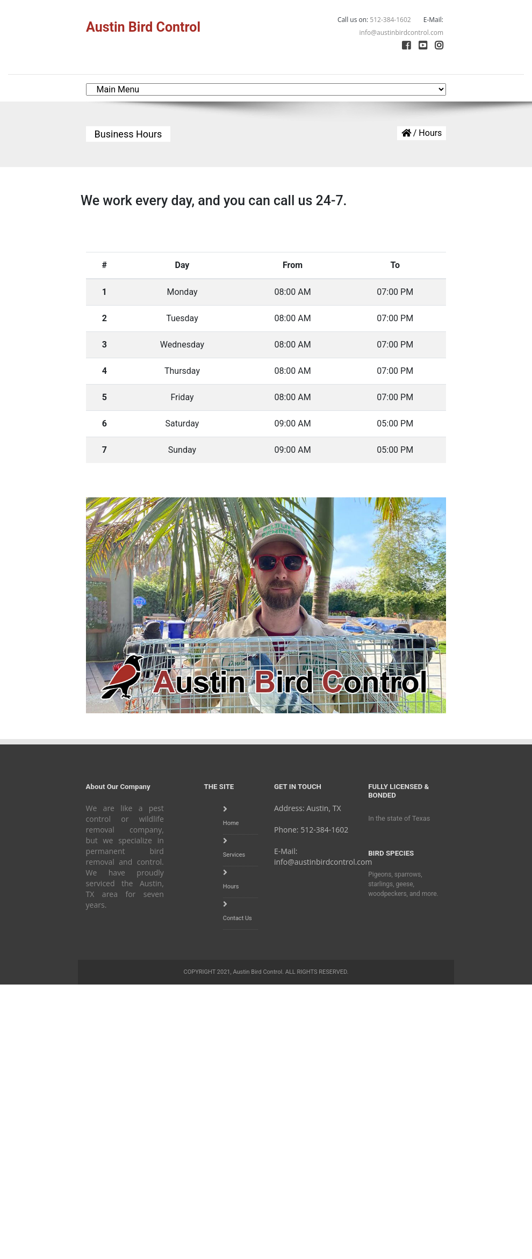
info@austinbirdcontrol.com (323, 862)
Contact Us (237, 918)
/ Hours (421, 133)
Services (234, 854)
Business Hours (128, 134)
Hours (231, 886)
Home (231, 823)
